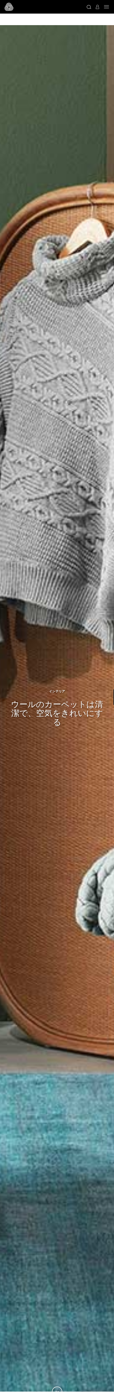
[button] (89, 7)
